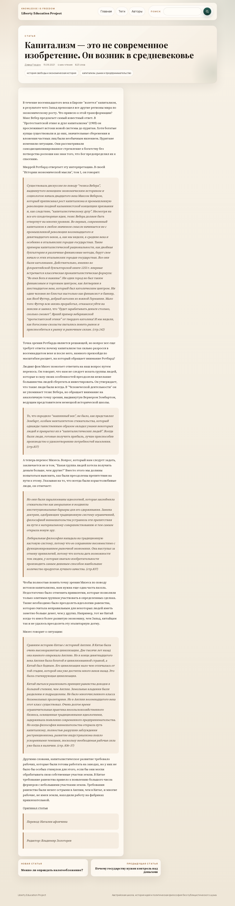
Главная (106, 11)
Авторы (137, 11)
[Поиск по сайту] (182, 11)
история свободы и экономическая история (51, 73)
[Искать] (207, 11)
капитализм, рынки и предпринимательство (106, 73)
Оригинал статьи (35, 808)
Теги (121, 11)
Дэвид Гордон (33, 64)
